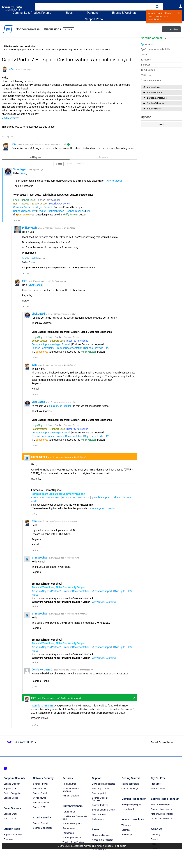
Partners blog (69, 812)
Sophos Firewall (40, 784)
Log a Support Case (24, 200)
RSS (161, 124)
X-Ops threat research (102, 840)
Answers (103, 157)
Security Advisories (59, 203)
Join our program (71, 795)
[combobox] (93, 6)
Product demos (158, 788)
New (174, 29)
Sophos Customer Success (100, 799)
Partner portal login (72, 837)
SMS (88, 211)
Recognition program (131, 804)
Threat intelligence (101, 835)
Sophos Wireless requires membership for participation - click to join (92, 846)
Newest (80, 163)
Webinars (125, 825)
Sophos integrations (13, 834)
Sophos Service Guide (48, 200)
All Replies (35, 157)
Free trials (155, 784)
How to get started (130, 784)
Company (155, 834)
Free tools (8, 839)
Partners (92, 12)
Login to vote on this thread (146, 43)
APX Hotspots (114, 180)
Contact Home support (161, 809)
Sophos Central (40, 823)
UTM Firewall (39, 798)
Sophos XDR (10, 788)
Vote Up (14, 220)
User (180, 6)
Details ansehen (10, 117)
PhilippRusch (29, 227)
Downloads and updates (103, 784)
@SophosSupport (101, 497)
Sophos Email (10, 814)
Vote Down (18, 220)
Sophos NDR (39, 807)
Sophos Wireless (155, 103)
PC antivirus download (161, 818)
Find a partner (69, 784)
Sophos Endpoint (12, 784)
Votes (69, 163)
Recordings (126, 834)
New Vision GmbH (29, 258)
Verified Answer (152, 38)
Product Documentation (50, 211)
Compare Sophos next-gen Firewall (32, 207)
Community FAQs (129, 788)
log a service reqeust (60, 406)
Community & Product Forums (32, 12)
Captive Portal (154, 108)
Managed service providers (71, 789)
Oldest (59, 164)
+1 (145, 49)
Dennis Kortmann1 (52, 144)
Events (154, 839)
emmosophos (39, 456)
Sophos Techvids (75, 211)
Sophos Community (24, 211)
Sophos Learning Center (103, 810)
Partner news (69, 828)
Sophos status (99, 814)
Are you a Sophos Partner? (45, 497)
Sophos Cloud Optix (42, 828)
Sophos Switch (40, 793)
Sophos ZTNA (40, 788)
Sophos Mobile (11, 798)
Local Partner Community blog (75, 817)
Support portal (98, 793)
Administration (154, 92)
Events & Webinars (124, 12)
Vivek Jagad (20, 169)
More (70, 29)
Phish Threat (10, 818)
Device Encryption (12, 793)
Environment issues (157, 97)
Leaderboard (127, 809)
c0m (11, 69)
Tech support (98, 819)
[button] (157, 6)
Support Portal (94, 19)
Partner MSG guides (72, 823)
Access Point (153, 87)
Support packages (100, 788)
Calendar (125, 830)
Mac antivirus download (162, 814)
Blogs (69, 12)
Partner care (68, 833)
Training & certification (73, 842)
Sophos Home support (161, 804)
